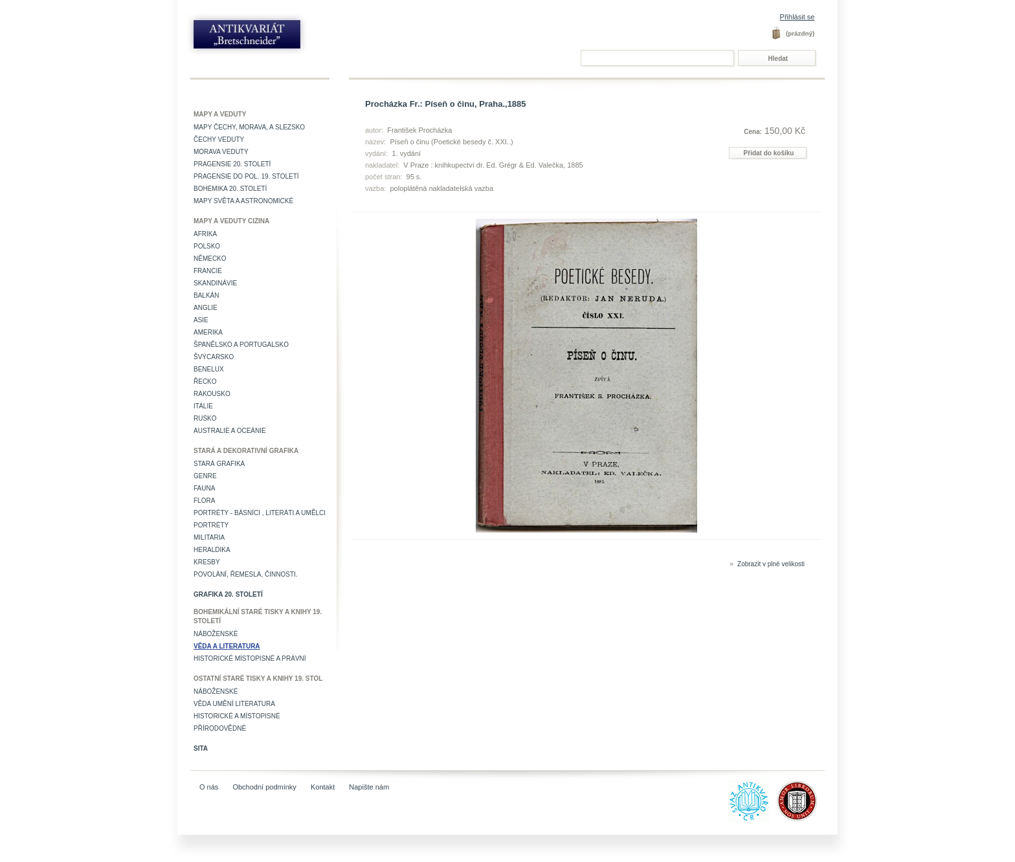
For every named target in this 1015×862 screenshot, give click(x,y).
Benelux (209, 369)
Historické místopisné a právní (250, 658)
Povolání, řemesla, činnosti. (246, 574)
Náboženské (216, 633)
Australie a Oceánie (230, 430)
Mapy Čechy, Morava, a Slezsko (249, 127)
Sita (201, 748)
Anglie (206, 307)
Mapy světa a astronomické (243, 200)
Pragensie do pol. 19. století (246, 176)
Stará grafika (219, 463)
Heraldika (212, 549)
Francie (208, 270)
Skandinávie (215, 283)
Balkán (206, 295)
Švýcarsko (214, 356)
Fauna (204, 488)
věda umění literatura (234, 703)
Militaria (209, 537)
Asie (201, 320)
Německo (210, 258)
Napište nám (369, 787)
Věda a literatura (227, 646)
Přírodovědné (220, 728)
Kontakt (323, 787)
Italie (203, 406)
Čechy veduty (219, 139)
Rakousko (212, 393)
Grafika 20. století (228, 594)
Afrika (205, 234)
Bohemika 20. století (230, 188)
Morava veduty (221, 151)
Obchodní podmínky (264, 787)
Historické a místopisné (237, 716)
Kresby (207, 562)
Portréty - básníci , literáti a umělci (260, 512)
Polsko (207, 246)
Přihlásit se (797, 17)
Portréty (211, 525)
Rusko (205, 418)
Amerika (208, 332)
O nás (208, 787)
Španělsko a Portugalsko (241, 344)
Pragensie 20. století (232, 164)
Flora (204, 500)
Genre (205, 476)
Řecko (205, 381)
